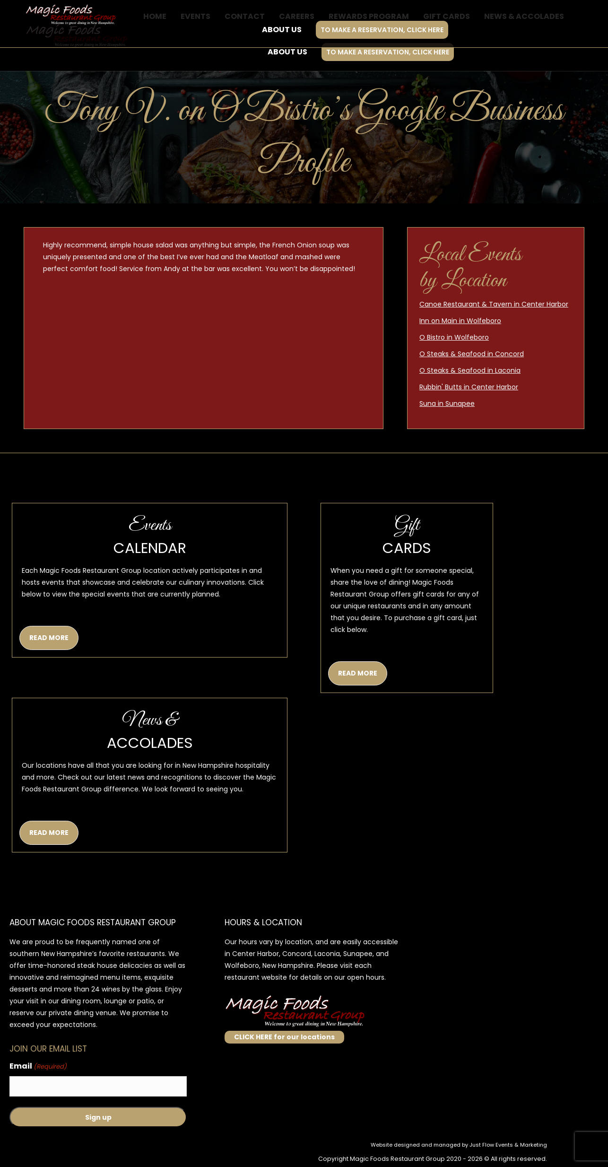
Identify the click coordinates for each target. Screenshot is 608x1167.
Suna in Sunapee (447, 403)
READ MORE (49, 637)
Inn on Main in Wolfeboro (460, 320)
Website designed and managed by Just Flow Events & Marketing (459, 1145)
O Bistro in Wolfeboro (454, 337)
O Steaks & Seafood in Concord (471, 354)
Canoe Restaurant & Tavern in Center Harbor (493, 304)
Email (38, 1066)
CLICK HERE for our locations (284, 1037)
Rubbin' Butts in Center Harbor (468, 387)
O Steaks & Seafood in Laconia (470, 370)
